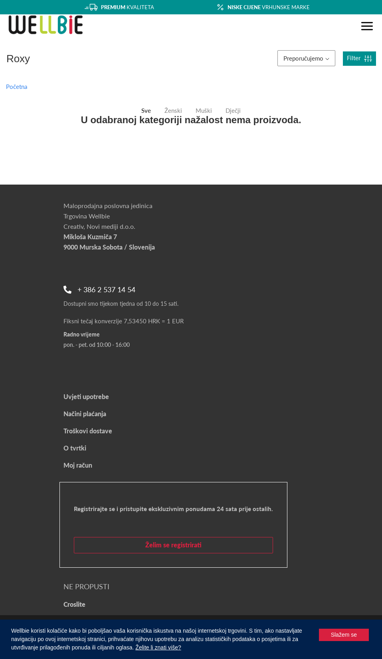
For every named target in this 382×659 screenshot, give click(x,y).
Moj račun (77, 465)
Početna (16, 86)
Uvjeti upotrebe (86, 396)
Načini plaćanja (84, 413)
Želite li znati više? (158, 647)
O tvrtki (74, 448)
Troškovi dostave (87, 431)
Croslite (74, 604)
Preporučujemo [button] (306, 58)
